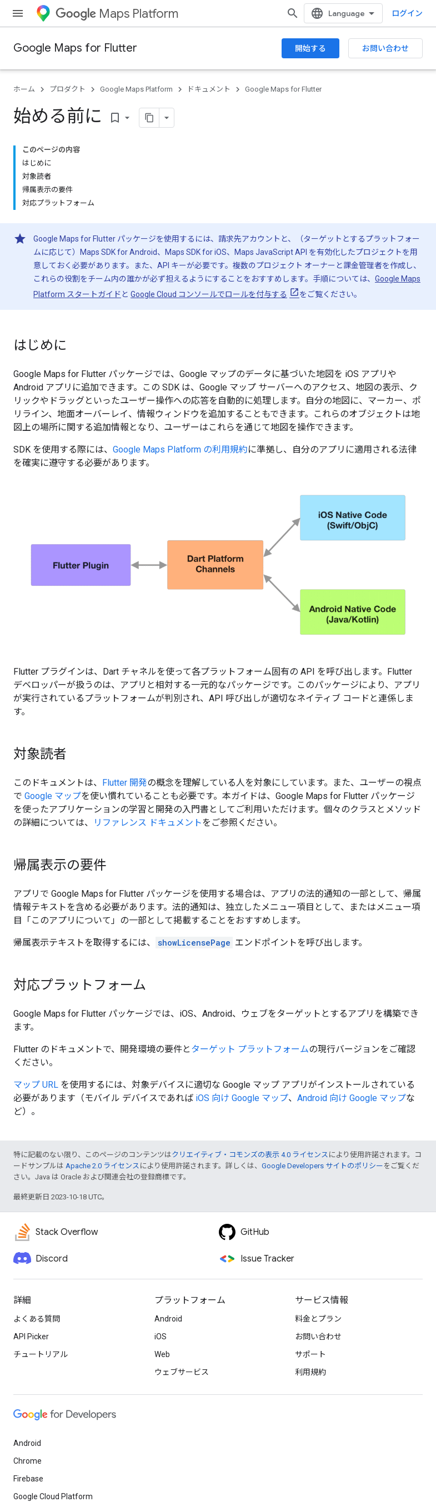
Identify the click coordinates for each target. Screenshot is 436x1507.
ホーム (24, 89)
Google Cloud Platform (53, 1496)
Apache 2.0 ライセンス (102, 1166)
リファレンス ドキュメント (147, 822)
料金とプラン (318, 1318)
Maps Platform (117, 13)
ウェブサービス (181, 1372)
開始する (310, 48)
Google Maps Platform (136, 89)
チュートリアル (40, 1354)
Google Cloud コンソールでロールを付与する (209, 294)
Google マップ (52, 796)
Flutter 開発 (124, 782)
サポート (310, 1354)
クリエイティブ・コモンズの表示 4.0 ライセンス (250, 1155)
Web (162, 1354)
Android (168, 1318)
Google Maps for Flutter (75, 48)
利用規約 (310, 1372)
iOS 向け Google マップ (242, 1098)
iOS (160, 1336)
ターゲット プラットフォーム (250, 1049)
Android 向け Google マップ (351, 1098)
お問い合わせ (385, 48)
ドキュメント (208, 89)
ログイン (407, 13)
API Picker (31, 1336)
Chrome (27, 1460)
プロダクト (67, 89)
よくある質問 (36, 1318)
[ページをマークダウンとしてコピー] (149, 117)
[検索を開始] (292, 13)
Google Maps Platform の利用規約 (180, 449)
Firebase (28, 1478)
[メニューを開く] (18, 13)
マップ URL (35, 1084)
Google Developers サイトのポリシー (322, 1166)
